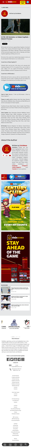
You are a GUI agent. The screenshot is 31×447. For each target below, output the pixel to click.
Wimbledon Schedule (15, 413)
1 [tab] (11, 337)
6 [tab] (20, 337)
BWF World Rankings (15, 418)
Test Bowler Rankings (15, 385)
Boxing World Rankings (15, 432)
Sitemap (15, 438)
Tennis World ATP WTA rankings (15, 410)
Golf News (15, 423)
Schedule (15, 395)
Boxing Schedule (15, 430)
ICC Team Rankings (15, 375)
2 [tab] (13, 337)
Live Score (15, 387)
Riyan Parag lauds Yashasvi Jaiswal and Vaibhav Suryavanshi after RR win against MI (20, 288)
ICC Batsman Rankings (15, 377)
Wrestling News (15, 433)
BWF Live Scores (15, 417)
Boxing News (15, 428)
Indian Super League (15, 392)
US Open (15, 412)
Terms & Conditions (15, 440)
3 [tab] (15, 337)
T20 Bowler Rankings (15, 382)
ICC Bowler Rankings (15, 379)
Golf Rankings (15, 425)
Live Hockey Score (15, 400)
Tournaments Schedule (15, 420)
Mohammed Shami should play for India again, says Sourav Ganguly (19, 297)
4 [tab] (16, 337)
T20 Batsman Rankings (15, 380)
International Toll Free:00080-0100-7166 (15, 369)
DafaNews (23, 146)
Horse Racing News (15, 435)
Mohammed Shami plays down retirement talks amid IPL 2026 (20, 305)
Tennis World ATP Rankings (15, 408)
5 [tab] (18, 337)
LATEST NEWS (4, 7)
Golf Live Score (15, 427)
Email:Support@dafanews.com (15, 366)
